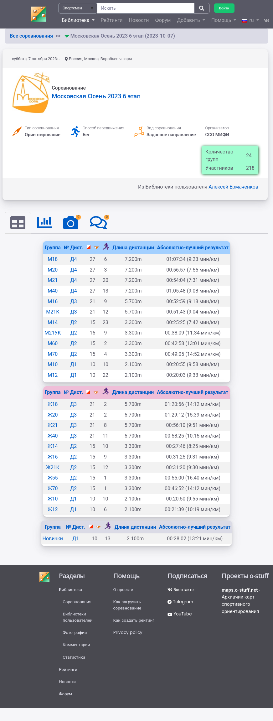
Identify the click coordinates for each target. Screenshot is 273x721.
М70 (53, 354)
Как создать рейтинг (134, 622)
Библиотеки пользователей (78, 619)
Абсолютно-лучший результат (192, 248)
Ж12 (53, 510)
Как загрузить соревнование (128, 606)
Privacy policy (128, 635)
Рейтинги (112, 20)
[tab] (18, 223)
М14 (53, 323)
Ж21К (52, 467)
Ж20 (53, 415)
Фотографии (75, 635)
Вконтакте (181, 590)
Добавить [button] (189, 20)
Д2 (73, 323)
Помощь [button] (221, 20)
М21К (52, 312)
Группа (53, 248)
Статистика (74, 661)
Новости (139, 20)
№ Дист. (73, 248)
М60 (53, 344)
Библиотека (71, 590)
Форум (163, 20)
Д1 (73, 365)
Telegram (180, 603)
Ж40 (53, 436)
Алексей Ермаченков (233, 187)
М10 (53, 365)
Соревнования (78, 603)
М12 (53, 375)
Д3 (73, 302)
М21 (53, 280)
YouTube (180, 616)
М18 (53, 259)
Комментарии (77, 648)
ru (248, 20)
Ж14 (53, 446)
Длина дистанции (133, 248)
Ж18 (53, 404)
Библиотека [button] (76, 20)
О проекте (123, 590)
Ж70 (53, 489)
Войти (224, 8)
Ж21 (53, 425)
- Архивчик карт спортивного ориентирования (242, 602)
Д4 (73, 259)
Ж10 (53, 499)
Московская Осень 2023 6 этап (96, 96)
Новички (53, 539)
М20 (53, 270)
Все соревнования (31, 36)
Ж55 (53, 478)
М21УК (52, 333)
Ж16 (53, 457)
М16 (53, 302)
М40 (53, 291)
